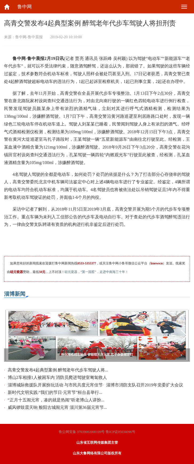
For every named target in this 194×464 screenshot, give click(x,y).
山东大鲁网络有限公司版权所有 (97, 453)
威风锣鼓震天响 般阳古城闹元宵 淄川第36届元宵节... (57, 407)
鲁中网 (24, 6)
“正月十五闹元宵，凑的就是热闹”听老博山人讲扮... (56, 400)
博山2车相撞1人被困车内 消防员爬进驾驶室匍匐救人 (57, 377)
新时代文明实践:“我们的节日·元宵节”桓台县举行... (55, 392)
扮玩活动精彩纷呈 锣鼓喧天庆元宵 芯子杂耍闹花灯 (97, 354)
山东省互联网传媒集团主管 (97, 442)
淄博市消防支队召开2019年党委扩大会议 (144, 385)
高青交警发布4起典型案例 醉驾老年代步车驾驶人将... (58, 370)
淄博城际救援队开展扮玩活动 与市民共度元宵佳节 (55, 385)
